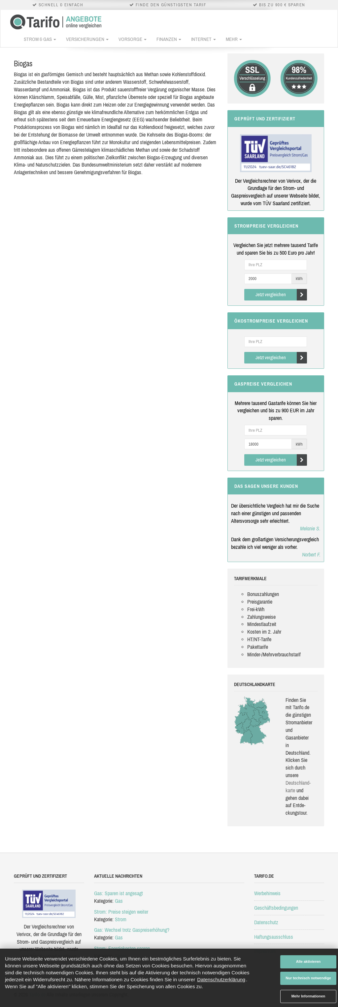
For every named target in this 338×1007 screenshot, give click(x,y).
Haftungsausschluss (273, 937)
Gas (119, 901)
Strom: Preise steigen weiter (121, 912)
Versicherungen (87, 39)
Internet (203, 39)
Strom (120, 919)
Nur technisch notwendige (308, 978)
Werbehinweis (267, 893)
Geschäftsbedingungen (276, 908)
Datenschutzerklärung (221, 979)
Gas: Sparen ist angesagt (118, 893)
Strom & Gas (40, 39)
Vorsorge (132, 39)
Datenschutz (266, 922)
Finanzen (168, 39)
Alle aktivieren (308, 961)
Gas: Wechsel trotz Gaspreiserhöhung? (131, 930)
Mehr (234, 39)
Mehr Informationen (308, 996)
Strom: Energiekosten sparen (122, 948)
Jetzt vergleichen (281, 294)
